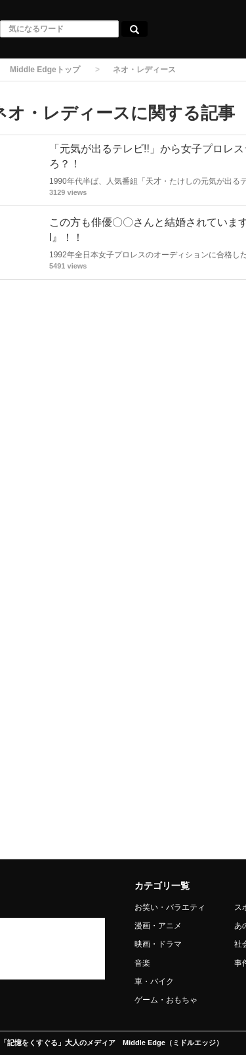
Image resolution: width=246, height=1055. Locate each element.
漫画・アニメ (158, 925)
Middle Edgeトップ (45, 69)
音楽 (142, 963)
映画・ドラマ (158, 944)
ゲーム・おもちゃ (165, 999)
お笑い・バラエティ (169, 907)
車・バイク (154, 981)
